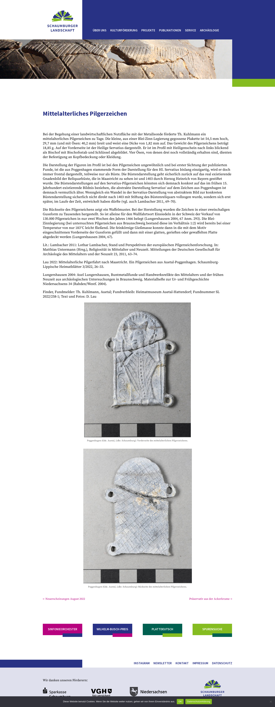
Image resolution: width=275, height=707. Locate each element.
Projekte (148, 30)
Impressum (200, 663)
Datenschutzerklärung (198, 701)
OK (180, 701)
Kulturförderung (124, 30)
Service (190, 30)
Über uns (99, 30)
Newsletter (162, 663)
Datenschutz (222, 663)
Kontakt (182, 663)
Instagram (142, 663)
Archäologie (209, 30)
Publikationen (170, 30)
